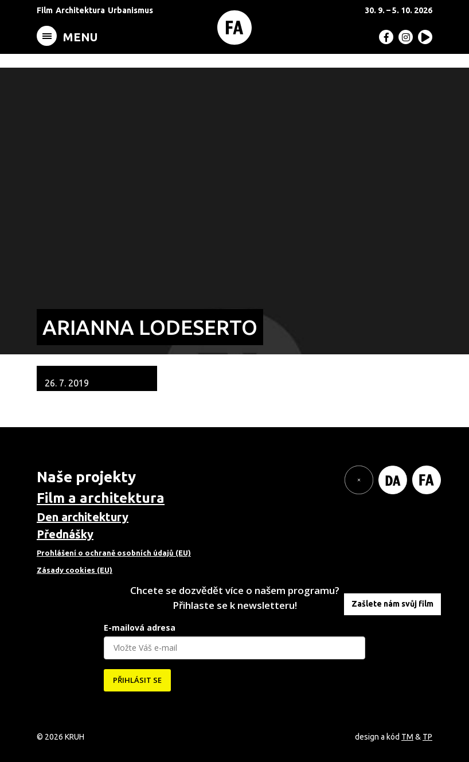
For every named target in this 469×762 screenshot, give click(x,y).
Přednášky (65, 534)
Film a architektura (101, 498)
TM (407, 736)
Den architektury (82, 516)
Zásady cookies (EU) (74, 570)
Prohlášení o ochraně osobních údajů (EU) (114, 553)
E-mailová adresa (139, 627)
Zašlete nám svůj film (392, 603)
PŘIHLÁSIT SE (137, 680)
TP (427, 736)
